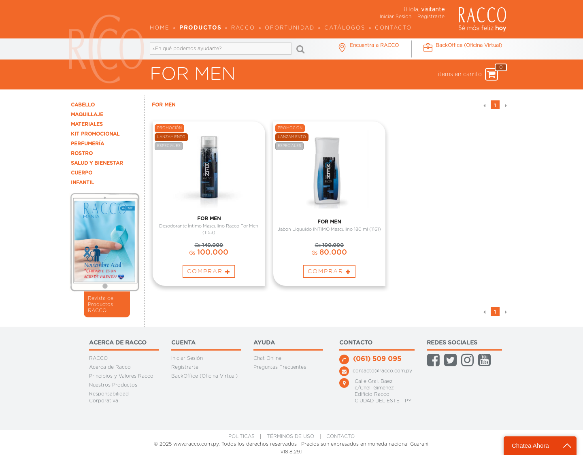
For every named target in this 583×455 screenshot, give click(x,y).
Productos (200, 28)
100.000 (208, 253)
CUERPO (81, 172)
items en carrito (468, 74)
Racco (243, 28)
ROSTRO (82, 153)
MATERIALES (87, 124)
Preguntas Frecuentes (279, 367)
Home (160, 28)
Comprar (208, 272)
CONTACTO (340, 436)
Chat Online (267, 358)
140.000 (208, 246)
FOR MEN (163, 104)
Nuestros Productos (113, 385)
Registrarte (431, 16)
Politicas (241, 436)
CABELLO (83, 104)
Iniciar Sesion (395, 16)
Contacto (393, 28)
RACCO (98, 358)
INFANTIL (82, 182)
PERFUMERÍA (87, 143)
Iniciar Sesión (187, 358)
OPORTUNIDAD (290, 28)
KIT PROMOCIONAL (95, 134)
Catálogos (344, 28)
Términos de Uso (290, 436)
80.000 (329, 253)
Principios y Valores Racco (121, 376)
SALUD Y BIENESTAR (97, 163)
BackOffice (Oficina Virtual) (204, 376)
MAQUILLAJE (87, 114)
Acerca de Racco (110, 367)
